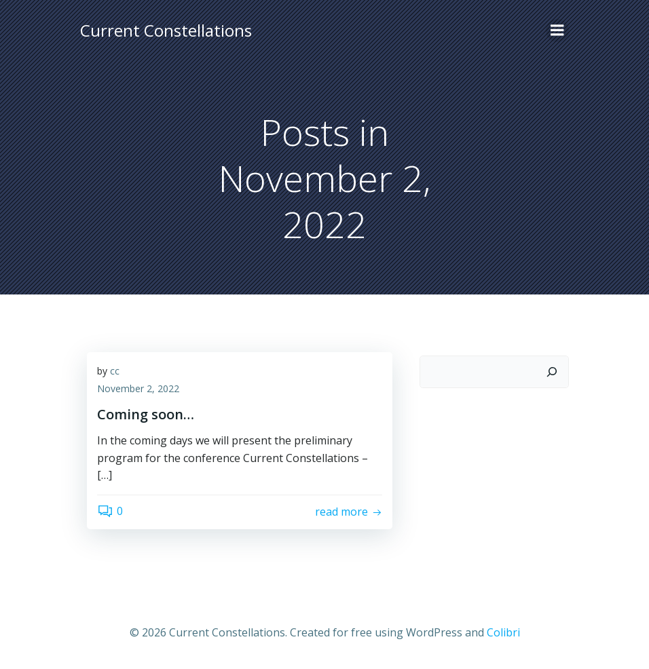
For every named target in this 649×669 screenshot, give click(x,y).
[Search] (552, 371)
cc (114, 370)
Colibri (503, 632)
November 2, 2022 (138, 388)
